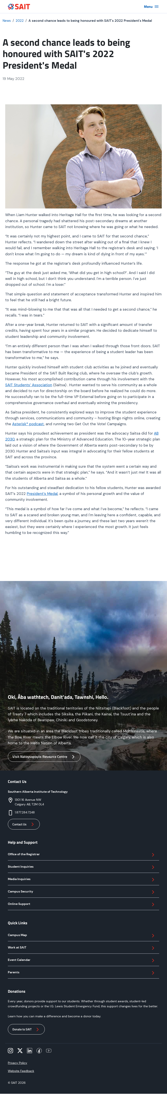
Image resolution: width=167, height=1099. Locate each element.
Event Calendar (82, 960)
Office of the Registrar (82, 854)
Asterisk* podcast (28, 424)
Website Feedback (21, 1071)
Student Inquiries (82, 867)
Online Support (82, 904)
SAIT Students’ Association (28, 385)
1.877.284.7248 (25, 812)
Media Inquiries (82, 879)
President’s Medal (42, 493)
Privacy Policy (17, 1063)
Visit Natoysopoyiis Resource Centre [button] (44, 756)
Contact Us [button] (23, 824)
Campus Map (82, 935)
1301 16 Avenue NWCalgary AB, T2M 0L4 (29, 802)
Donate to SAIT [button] (26, 1029)
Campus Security (82, 892)
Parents (82, 972)
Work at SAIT (82, 948)
